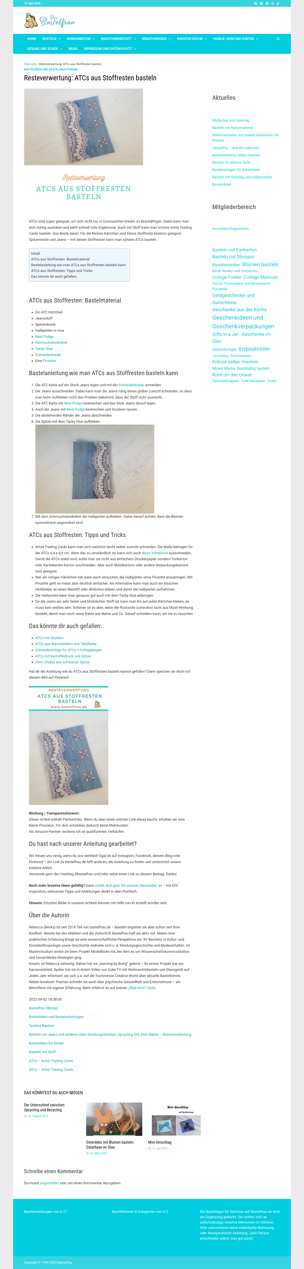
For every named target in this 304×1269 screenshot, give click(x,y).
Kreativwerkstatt (116, 39)
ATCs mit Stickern (49, 638)
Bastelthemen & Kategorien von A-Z (140, 1211)
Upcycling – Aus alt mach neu (235, 148)
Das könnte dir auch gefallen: (54, 276)
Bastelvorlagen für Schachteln (236, 170)
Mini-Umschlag (159, 1142)
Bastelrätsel (221, 184)
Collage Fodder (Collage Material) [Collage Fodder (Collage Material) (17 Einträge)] (245, 277)
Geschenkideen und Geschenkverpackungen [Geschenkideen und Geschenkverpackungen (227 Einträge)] (243, 322)
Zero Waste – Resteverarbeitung (165, 1034)
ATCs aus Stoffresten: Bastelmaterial (60, 259)
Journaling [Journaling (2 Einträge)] (220, 356)
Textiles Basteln (41, 1026)
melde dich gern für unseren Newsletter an (128, 885)
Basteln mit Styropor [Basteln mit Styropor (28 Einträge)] (233, 256)
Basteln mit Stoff (42, 1052)
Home (31, 39)
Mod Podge (44, 336)
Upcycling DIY (128, 1034)
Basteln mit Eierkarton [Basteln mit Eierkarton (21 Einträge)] (234, 250)
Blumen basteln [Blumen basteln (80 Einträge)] (260, 264)
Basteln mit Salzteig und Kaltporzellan (242, 177)
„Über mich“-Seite (141, 988)
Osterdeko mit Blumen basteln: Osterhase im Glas (110, 1145)
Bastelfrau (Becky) (43, 1008)
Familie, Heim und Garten (233, 39)
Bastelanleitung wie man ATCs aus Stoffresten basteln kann (78, 265)
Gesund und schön (42, 49)
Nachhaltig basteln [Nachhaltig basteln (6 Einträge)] (253, 368)
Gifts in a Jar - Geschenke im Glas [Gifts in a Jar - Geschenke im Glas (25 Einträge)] (241, 337)
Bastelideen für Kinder (46, 1043)
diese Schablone (155, 553)
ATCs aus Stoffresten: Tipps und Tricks (61, 271)
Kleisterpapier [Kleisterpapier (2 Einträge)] (240, 356)
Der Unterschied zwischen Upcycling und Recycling (44, 1107)
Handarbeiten (78, 39)
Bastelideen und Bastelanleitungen (51, 69)
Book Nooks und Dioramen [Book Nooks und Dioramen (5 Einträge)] (234, 271)
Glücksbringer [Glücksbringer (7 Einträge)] (224, 349)
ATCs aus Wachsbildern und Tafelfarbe (66, 644)
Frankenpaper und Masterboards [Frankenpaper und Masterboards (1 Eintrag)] (247, 283)
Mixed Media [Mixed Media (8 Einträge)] (223, 368)
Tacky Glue (44, 349)
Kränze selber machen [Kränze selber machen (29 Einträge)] (235, 362)
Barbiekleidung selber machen (236, 155)
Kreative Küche (189, 39)
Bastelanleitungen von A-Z (44, 1211)
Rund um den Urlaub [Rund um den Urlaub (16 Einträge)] (232, 374)
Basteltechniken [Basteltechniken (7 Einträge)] (226, 264)
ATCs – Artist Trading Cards (51, 1061)
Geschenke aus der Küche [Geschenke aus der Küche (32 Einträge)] (239, 309)
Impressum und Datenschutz (108, 49)
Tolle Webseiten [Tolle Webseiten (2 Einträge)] (253, 381)
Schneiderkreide (48, 355)
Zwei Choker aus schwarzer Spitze (62, 662)
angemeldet (49, 1183)
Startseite (30, 64)
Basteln (49, 39)
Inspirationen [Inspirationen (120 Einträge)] (254, 349)
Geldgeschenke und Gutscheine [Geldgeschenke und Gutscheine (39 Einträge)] (233, 298)
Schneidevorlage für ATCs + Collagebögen (68, 650)
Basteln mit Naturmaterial (232, 128)
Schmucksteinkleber (51, 342)
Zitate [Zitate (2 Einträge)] (271, 381)
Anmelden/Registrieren (230, 229)
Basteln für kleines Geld (231, 162)
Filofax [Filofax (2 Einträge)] (217, 283)
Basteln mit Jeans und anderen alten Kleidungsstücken (72, 1034)
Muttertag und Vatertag (230, 120)
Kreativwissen (154, 39)
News (73, 49)
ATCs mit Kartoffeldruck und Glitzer (63, 656)
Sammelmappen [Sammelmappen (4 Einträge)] (225, 381)
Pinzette (49, 361)
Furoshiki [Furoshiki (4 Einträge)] (219, 289)
